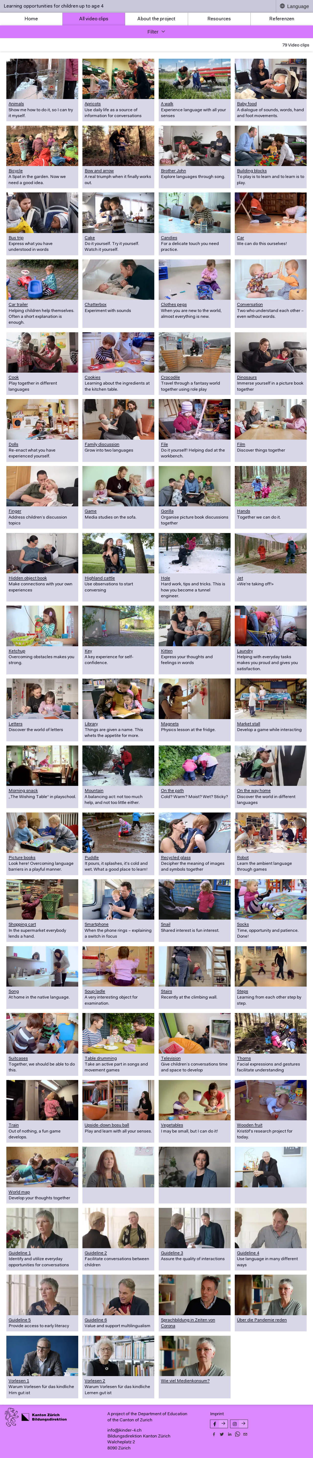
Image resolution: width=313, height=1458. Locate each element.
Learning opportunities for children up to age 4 (53, 6)
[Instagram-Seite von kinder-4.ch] (239, 1424)
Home (31, 19)
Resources (219, 19)
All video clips (93, 19)
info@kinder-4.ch (124, 1430)
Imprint (217, 1414)
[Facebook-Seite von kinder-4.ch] (219, 1424)
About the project (156, 19)
